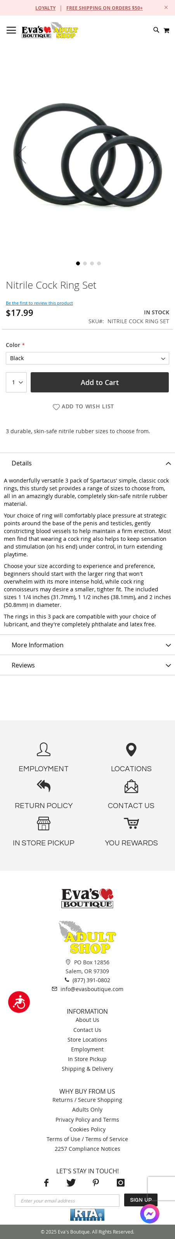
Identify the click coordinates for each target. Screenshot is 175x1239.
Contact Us (87, 1029)
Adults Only (87, 1109)
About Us (87, 1019)
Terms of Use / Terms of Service (87, 1139)
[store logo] (50, 30)
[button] (21, 154)
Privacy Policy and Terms (87, 1119)
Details (22, 463)
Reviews (23, 665)
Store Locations (87, 1039)
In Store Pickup (87, 1059)
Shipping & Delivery (87, 1068)
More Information (38, 645)
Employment (87, 1049)
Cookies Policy (87, 1129)
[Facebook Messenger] (149, 1213)
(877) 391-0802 (87, 980)
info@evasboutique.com (87, 989)
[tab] (87, 463)
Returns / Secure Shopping (87, 1099)
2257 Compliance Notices (87, 1148)
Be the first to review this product (39, 303)
